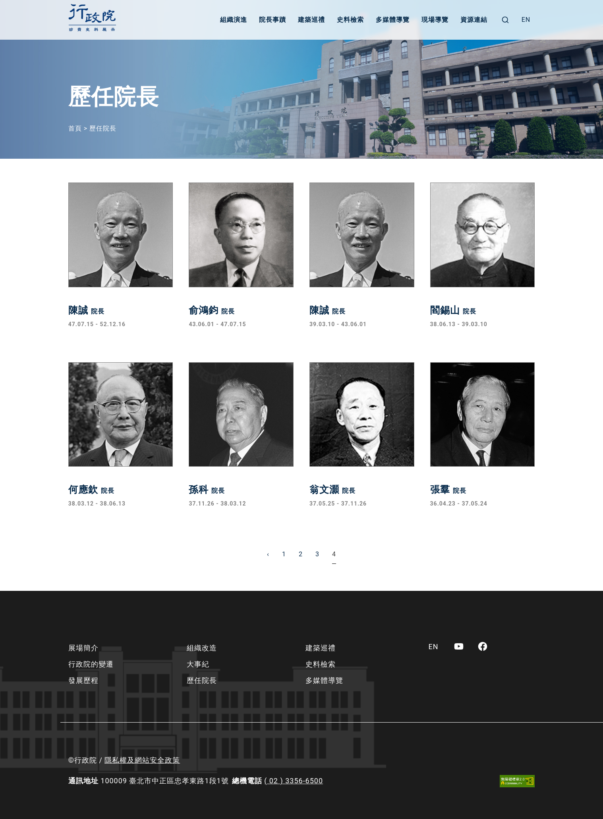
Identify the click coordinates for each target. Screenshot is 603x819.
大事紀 (198, 664)
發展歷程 (83, 680)
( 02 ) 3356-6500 (293, 781)
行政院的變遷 (91, 664)
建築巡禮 (311, 19)
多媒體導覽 (393, 19)
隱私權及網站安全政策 (142, 760)
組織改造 (202, 648)
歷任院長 (202, 680)
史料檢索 (350, 19)
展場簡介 (83, 648)
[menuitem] (526, 19)
